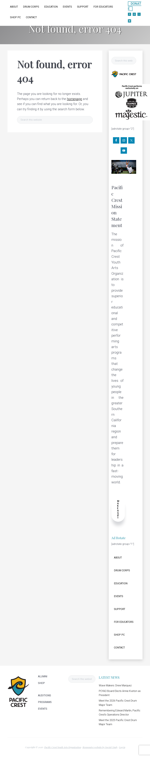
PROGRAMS (45, 702)
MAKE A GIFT (118, 509)
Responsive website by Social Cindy (99, 747)
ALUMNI (42, 676)
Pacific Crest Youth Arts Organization (62, 747)
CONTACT (119, 647)
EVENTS (118, 596)
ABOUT (118, 557)
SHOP (41, 683)
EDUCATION (120, 583)
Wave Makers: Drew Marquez (115, 685)
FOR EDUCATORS (123, 621)
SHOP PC (119, 634)
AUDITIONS (44, 695)
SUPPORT (119, 609)
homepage (74, 99)
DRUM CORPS (122, 570)
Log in (122, 747)
